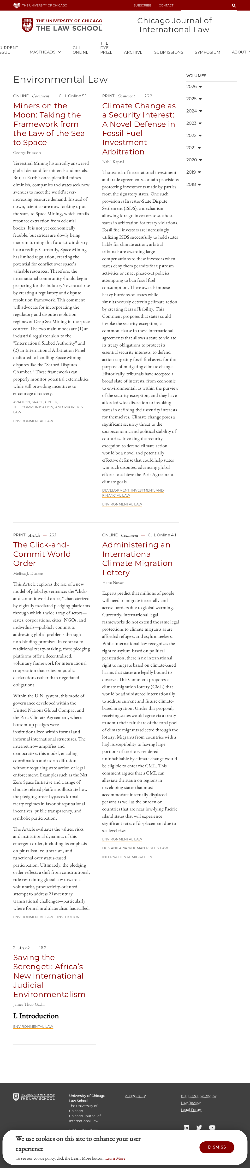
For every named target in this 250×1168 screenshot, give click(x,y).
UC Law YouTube (212, 1127)
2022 (194, 136)
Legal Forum (191, 1110)
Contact (166, 5)
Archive (133, 53)
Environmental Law (33, 421)
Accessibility (135, 1096)
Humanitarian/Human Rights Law (135, 848)
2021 (193, 148)
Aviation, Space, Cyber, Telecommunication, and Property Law (48, 407)
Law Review (191, 1103)
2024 (194, 111)
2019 (193, 172)
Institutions (69, 917)
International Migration (127, 857)
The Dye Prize (106, 48)
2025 (194, 99)
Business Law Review (198, 1096)
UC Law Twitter (199, 1127)
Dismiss (217, 1147)
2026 (194, 87)
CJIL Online (81, 50)
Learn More (115, 1158)
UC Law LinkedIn (186, 1127)
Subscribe (142, 5)
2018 (193, 185)
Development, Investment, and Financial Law (133, 493)
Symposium (207, 53)
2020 (194, 160)
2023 (194, 123)
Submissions (169, 53)
